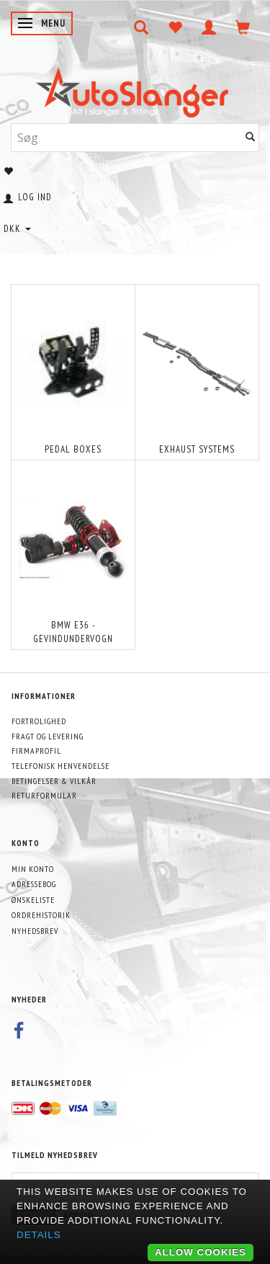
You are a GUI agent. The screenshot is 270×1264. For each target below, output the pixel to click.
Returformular (44, 795)
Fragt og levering (48, 736)
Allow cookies (200, 1252)
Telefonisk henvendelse (60, 765)
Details (39, 1234)
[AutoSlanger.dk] (135, 89)
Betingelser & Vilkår (54, 780)
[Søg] (251, 137)
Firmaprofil (36, 750)
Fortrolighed (39, 721)
